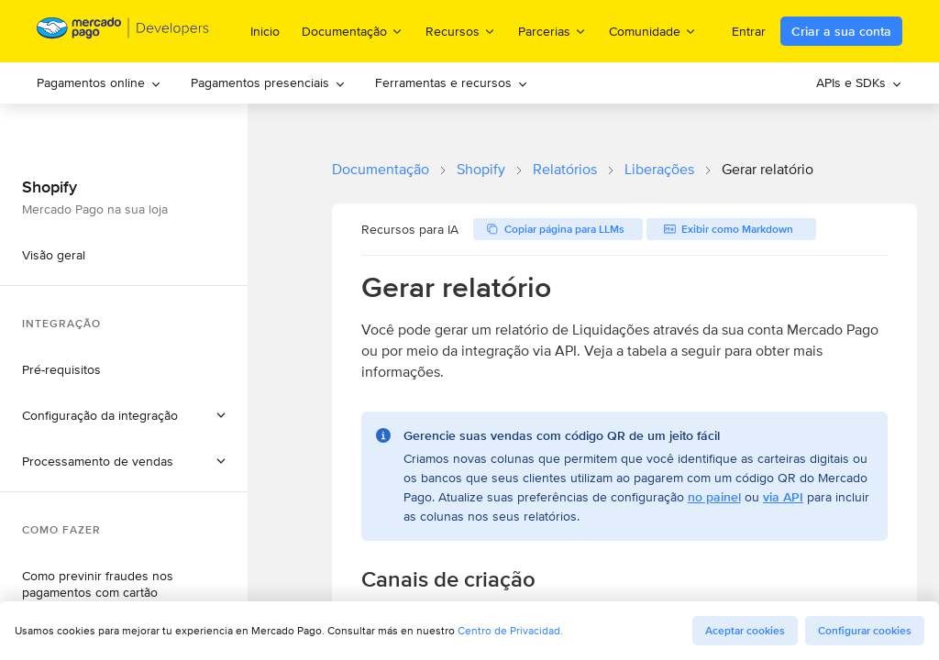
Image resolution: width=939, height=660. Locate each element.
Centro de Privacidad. (510, 630)
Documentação (380, 169)
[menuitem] (99, 83)
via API (783, 497)
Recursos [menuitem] (460, 31)
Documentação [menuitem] (352, 31)
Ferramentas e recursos (451, 82)
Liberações (659, 169)
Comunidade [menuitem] (653, 31)
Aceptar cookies (745, 630)
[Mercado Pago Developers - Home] (123, 31)
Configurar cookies (864, 630)
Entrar (749, 31)
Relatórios (565, 169)
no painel (714, 497)
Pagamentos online (99, 82)
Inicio (265, 31)
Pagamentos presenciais (268, 82)
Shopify (481, 169)
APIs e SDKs (859, 82)
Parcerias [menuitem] (552, 31)
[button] (124, 415)
